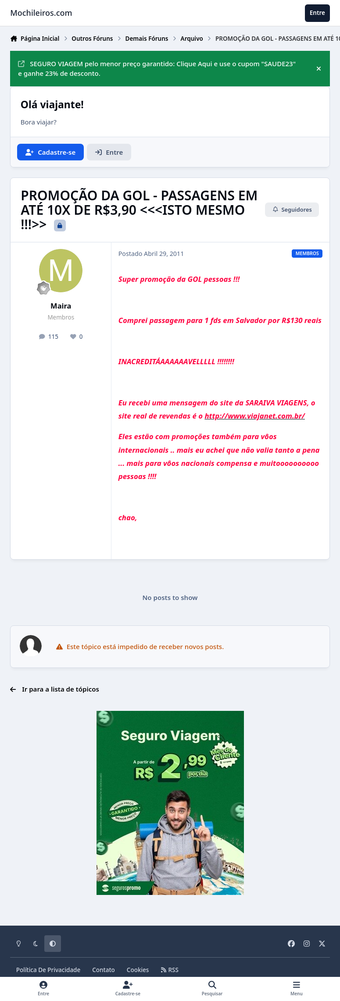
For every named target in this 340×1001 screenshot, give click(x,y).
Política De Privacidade (48, 970)
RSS (169, 970)
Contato (103, 970)
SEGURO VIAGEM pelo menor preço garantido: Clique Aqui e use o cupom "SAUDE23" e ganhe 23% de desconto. (157, 68)
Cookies (138, 970)
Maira (60, 306)
